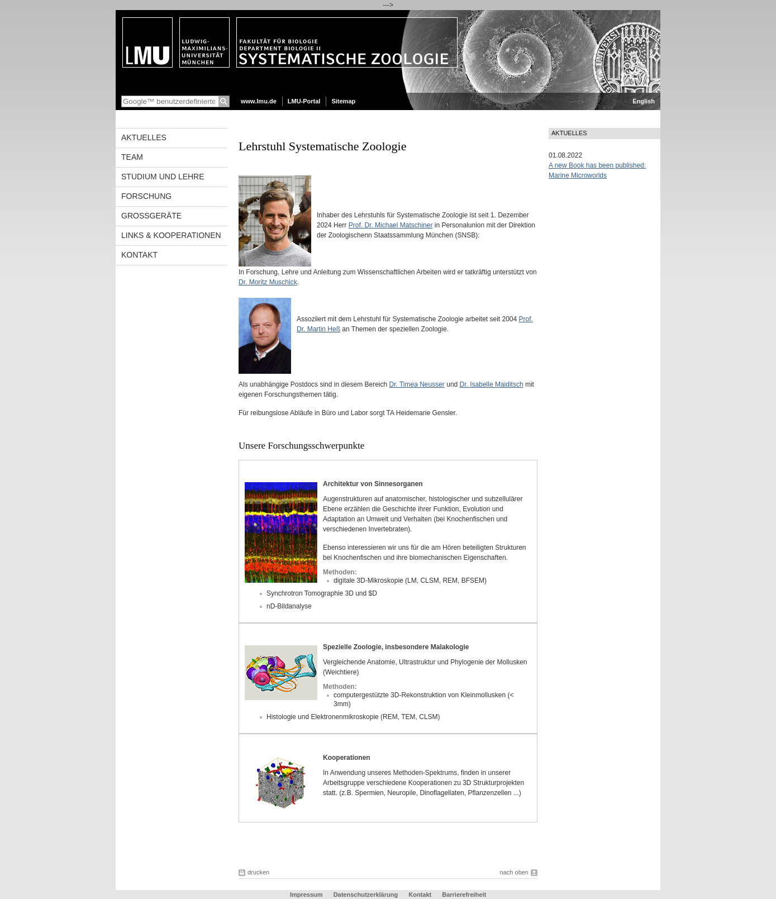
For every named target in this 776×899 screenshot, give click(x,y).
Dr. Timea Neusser (417, 384)
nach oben (514, 872)
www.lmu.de (259, 101)
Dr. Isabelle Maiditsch (491, 384)
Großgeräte (151, 215)
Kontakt (139, 254)
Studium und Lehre (162, 176)
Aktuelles (143, 137)
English (643, 101)
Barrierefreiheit (464, 894)
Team (132, 157)
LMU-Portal (304, 101)
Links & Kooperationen (171, 235)
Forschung (146, 196)
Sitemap (343, 101)
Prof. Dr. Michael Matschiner (391, 225)
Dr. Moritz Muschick (268, 282)
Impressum (306, 894)
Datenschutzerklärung (366, 894)
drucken (258, 872)
